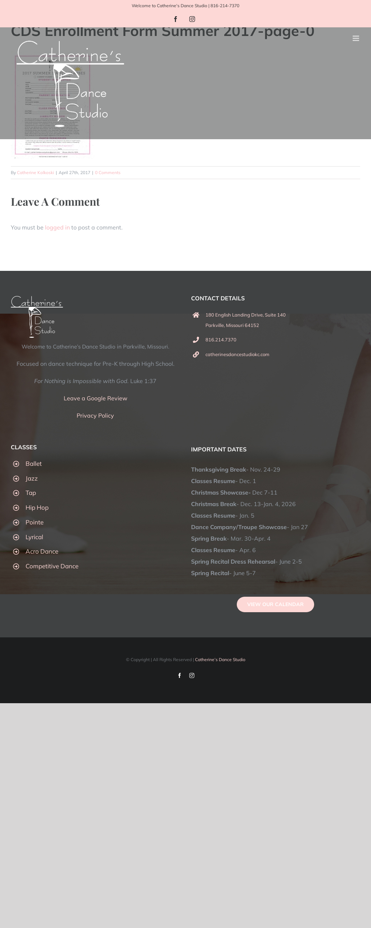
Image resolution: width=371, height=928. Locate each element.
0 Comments (108, 172)
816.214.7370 (220, 339)
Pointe (35, 522)
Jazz (32, 478)
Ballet (34, 463)
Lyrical (34, 537)
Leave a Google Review (95, 398)
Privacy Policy (95, 415)
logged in (57, 227)
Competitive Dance (52, 566)
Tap (31, 492)
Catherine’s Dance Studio (220, 659)
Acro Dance (42, 551)
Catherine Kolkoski (35, 172)
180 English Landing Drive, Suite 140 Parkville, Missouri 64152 (245, 320)
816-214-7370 (225, 5)
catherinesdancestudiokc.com (237, 354)
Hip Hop (37, 507)
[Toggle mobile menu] (356, 38)
